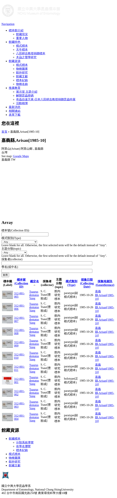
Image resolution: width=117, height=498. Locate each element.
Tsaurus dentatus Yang (34, 295)
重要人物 (22, 38)
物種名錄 (22, 84)
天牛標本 (22, 49)
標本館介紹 (16, 30)
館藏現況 (22, 34)
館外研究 (22, 72)
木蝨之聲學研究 (26, 57)
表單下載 (14, 114)
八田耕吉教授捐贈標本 (30, 53)
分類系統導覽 (25, 442)
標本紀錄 (22, 80)
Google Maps (21, 156)
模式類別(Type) (11, 238)
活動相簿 (22, 103)
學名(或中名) (9, 266)
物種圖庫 (22, 68)
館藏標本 (14, 438)
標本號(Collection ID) (21, 283)
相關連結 (14, 110)
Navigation (7, 24)
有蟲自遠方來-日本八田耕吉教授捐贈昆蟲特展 (46, 99)
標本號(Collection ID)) (15, 230)
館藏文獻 (22, 76)
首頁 (4, 131)
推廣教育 (14, 87)
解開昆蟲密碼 (25, 95)
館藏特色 (14, 41)
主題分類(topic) (11, 248)
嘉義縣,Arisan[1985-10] (104, 295)
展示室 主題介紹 (26, 91)
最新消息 (14, 107)
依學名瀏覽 (23, 446)
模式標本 (22, 45)
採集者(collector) (11, 259)
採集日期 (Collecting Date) (87, 283)
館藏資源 (14, 61)
